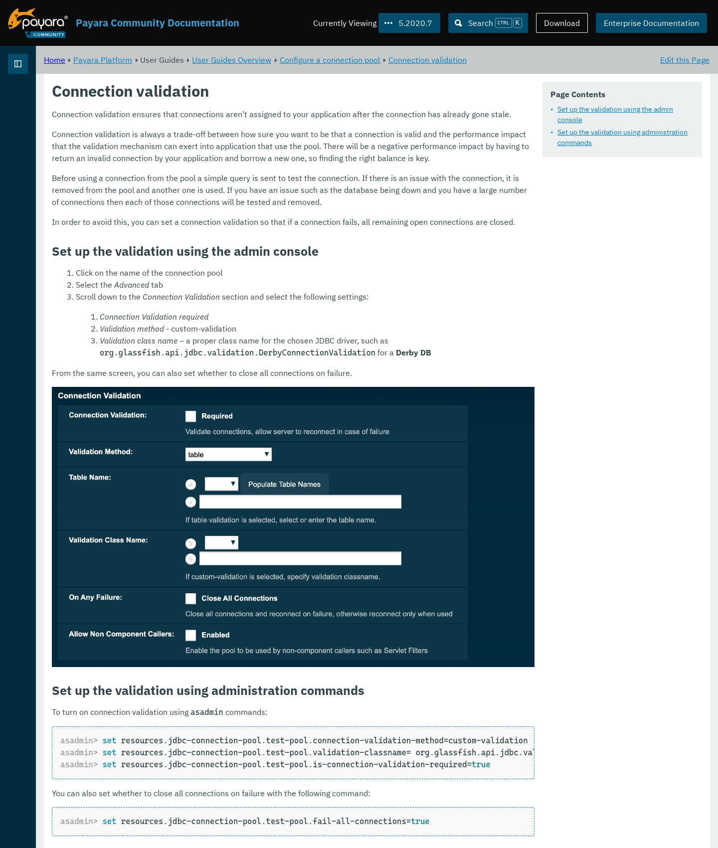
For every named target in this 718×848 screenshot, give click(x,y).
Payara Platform (39, 100)
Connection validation (552, 60)
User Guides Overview (355, 60)
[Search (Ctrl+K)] (488, 23)
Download (562, 23)
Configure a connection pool (454, 60)
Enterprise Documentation (651, 23)
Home (178, 60)
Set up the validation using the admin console (615, 115)
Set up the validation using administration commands (622, 138)
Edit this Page (685, 60)
